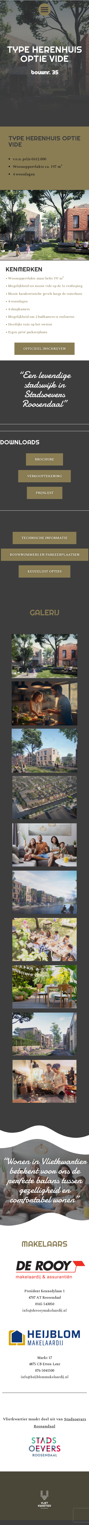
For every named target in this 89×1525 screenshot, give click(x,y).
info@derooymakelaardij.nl (44, 1310)
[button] (44, 9)
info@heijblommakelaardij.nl (44, 1377)
